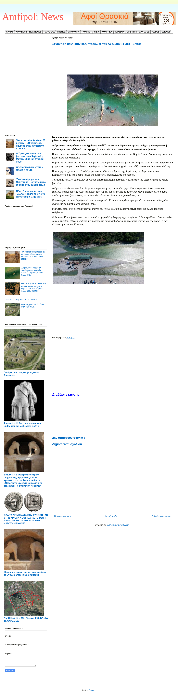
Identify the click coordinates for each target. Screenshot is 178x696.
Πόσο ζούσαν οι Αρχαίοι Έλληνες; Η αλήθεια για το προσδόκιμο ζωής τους (30, 194)
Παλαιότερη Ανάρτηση (161, 516)
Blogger (92, 690)
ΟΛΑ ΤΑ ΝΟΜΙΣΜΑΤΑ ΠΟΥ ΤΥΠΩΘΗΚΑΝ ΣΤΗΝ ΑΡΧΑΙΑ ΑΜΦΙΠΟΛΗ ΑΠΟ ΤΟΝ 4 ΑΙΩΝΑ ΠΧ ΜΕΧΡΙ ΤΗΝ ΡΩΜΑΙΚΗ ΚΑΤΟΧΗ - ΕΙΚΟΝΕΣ (26, 519)
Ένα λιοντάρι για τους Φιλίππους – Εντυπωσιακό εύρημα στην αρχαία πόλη (31, 182)
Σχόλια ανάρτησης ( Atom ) (118, 525)
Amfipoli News (32, 16)
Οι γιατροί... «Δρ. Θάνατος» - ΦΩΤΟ (21, 299)
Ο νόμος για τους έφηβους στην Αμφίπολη (32, 305)
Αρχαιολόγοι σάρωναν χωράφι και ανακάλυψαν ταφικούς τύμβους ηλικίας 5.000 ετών (32, 271)
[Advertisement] (112, 62)
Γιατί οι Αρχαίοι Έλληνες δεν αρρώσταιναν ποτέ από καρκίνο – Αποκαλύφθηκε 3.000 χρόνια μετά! (33, 287)
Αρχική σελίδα (111, 516)
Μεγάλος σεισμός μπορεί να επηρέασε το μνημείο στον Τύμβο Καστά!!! (25, 573)
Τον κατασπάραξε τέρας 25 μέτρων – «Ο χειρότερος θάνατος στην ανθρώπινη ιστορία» (30, 144)
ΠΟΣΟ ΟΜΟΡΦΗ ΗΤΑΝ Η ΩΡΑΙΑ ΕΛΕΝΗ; (29, 168)
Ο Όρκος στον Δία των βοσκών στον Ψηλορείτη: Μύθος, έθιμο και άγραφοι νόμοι (30, 157)
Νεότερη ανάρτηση (62, 516)
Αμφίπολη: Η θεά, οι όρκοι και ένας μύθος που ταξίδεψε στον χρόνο (23, 424)
